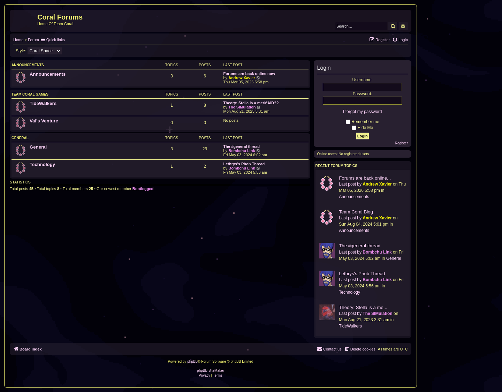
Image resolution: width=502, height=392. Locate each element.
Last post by (350, 184)
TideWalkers (43, 103)
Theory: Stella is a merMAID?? (251, 103)
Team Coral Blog (356, 211)
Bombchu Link (241, 151)
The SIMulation (242, 107)
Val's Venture (44, 120)
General (20, 138)
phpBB (192, 361)
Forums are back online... (365, 178)
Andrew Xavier (241, 78)
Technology (42, 164)
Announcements (28, 65)
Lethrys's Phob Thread (244, 164)
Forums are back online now (249, 73)
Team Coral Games (30, 94)
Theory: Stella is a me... (363, 307)
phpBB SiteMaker (210, 370)
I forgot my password (362, 111)
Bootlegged (143, 189)
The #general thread (241, 146)
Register (401, 143)
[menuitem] (400, 40)
